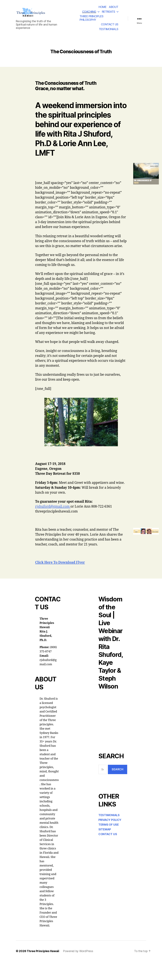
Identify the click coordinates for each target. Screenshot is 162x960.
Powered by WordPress (78, 951)
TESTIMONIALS (108, 29)
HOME (102, 7)
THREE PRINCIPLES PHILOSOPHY (91, 18)
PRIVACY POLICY (109, 819)
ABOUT (113, 7)
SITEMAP (104, 829)
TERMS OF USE (108, 824)
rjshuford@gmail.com (52, 506)
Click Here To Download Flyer (60, 562)
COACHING (89, 11)
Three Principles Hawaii (43, 951)
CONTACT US (109, 24)
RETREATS (108, 11)
